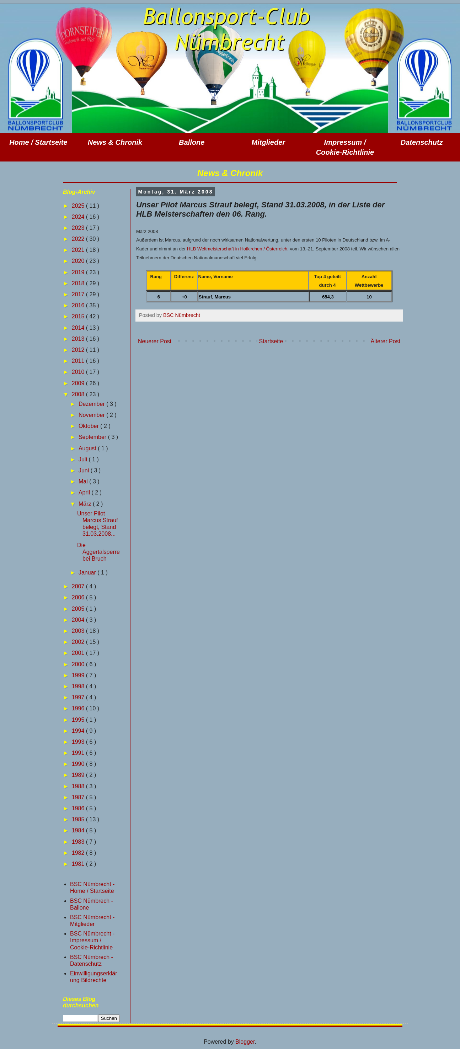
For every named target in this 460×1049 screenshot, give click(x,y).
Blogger (245, 1042)
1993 (79, 742)
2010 (79, 372)
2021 (79, 250)
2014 (79, 328)
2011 (79, 361)
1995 (79, 720)
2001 (79, 653)
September (93, 437)
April (85, 492)
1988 (79, 786)
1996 (79, 708)
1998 (79, 686)
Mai (84, 481)
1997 (79, 697)
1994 (79, 731)
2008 (79, 394)
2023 (79, 228)
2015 (79, 316)
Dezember (92, 404)
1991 (79, 753)
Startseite (271, 341)
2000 (79, 664)
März (86, 504)
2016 (79, 305)
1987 (79, 797)
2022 (79, 239)
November (92, 415)
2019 (79, 272)
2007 (79, 586)
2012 (79, 350)
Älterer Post (385, 341)
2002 (79, 642)
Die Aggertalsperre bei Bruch (98, 552)
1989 (79, 775)
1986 (79, 808)
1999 (79, 675)
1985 (79, 819)
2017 (79, 294)
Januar (88, 572)
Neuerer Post (154, 341)
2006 (79, 597)
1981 (79, 864)
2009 (79, 383)
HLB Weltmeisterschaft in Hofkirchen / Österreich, (238, 248)
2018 (79, 283)
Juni (85, 470)
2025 (79, 206)
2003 (79, 631)
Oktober (89, 426)
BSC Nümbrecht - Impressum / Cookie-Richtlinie (92, 940)
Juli (84, 459)
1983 (79, 842)
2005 (79, 609)
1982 (79, 853)
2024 (79, 217)
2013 (79, 339)
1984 (79, 830)
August (88, 448)
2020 (79, 261)
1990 (79, 764)
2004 (79, 620)
